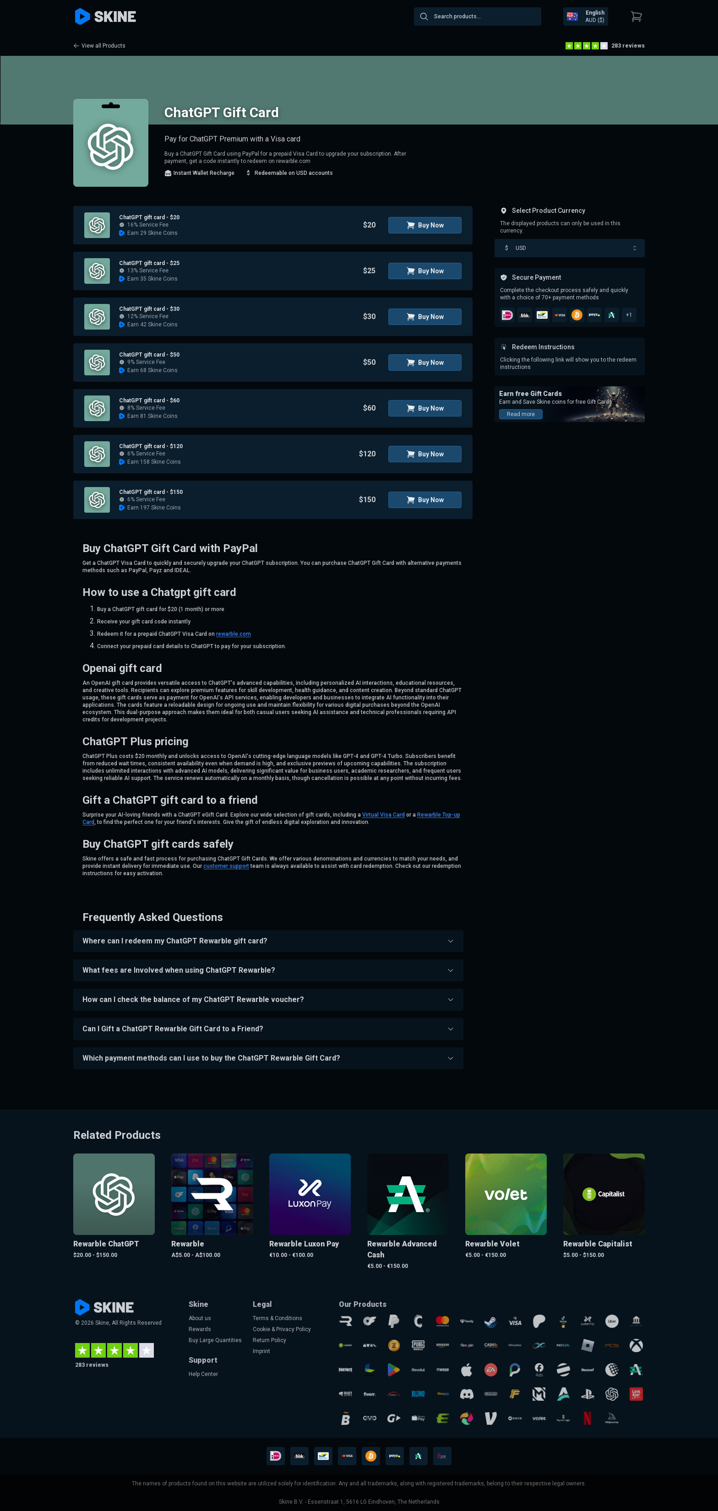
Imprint (261, 1351)
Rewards (200, 1329)
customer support (226, 866)
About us (200, 1318)
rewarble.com (233, 634)
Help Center (203, 1374)
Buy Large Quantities (215, 1340)
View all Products (99, 46)
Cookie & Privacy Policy (282, 1329)
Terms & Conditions (277, 1318)
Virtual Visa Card (383, 815)
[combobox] (477, 16)
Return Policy (269, 1340)
